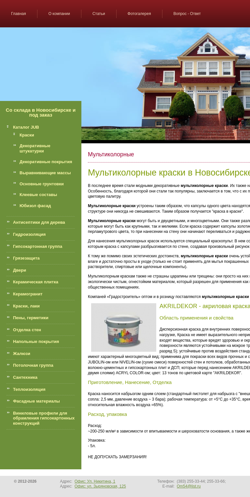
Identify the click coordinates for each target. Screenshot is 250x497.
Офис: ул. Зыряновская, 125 (100, 486)
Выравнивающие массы (45, 172)
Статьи (98, 13)
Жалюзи (21, 353)
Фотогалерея (139, 13)
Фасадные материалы (36, 401)
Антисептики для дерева (39, 222)
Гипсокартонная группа (37, 246)
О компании (59, 13)
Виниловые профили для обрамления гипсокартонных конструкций (44, 418)
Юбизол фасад (35, 205)
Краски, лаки (26, 306)
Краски (27, 135)
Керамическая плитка (35, 281)
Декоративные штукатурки (35, 148)
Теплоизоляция (29, 389)
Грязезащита (26, 258)
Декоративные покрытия (46, 161)
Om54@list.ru (189, 486)
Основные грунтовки (42, 183)
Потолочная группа (33, 365)
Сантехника (25, 377)
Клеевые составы (38, 194)
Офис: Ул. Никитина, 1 (95, 481)
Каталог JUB (26, 127)
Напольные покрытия (36, 341)
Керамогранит (28, 293)
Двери (19, 270)
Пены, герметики (31, 317)
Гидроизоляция (29, 234)
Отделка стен (27, 329)
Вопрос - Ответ (187, 13)
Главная (18, 13)
